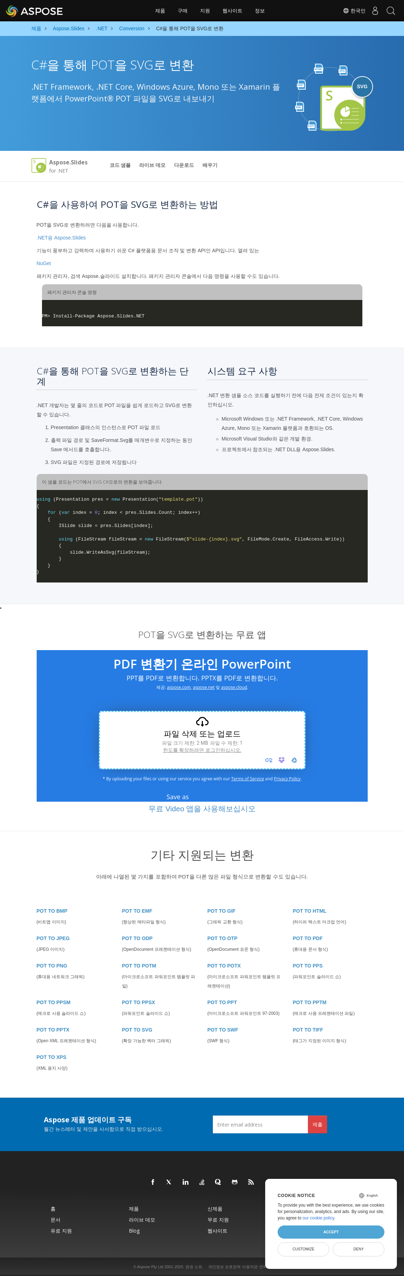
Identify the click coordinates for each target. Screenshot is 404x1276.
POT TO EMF (137, 911)
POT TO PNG (52, 966)
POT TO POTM (139, 966)
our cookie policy (318, 1218)
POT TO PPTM (310, 1002)
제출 (317, 1124)
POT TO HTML (310, 911)
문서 (56, 1219)
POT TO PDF (308, 938)
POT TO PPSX (138, 1002)
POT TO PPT (222, 1002)
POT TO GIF (222, 911)
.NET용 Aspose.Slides (61, 238)
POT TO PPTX (53, 1030)
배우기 (210, 165)
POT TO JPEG (53, 938)
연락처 (265, 1267)
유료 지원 (61, 1230)
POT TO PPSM (53, 1002)
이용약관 (250, 1267)
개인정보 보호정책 (224, 1267)
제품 (160, 11)
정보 (260, 11)
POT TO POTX (224, 966)
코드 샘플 (120, 165)
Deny (358, 1249)
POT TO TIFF (308, 1030)
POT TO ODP (137, 938)
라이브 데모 (152, 165)
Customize (304, 1249)
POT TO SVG (137, 1030)
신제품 (215, 1208)
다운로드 (184, 165)
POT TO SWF (223, 1030)
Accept (331, 1232)
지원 (205, 11)
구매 (183, 11)
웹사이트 (232, 11)
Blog (134, 1230)
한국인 (350, 10)
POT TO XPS (52, 1057)
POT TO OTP (223, 938)
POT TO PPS (308, 966)
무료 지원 (218, 1219)
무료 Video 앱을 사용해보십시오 (202, 809)
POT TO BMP (52, 911)
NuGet (44, 263)
